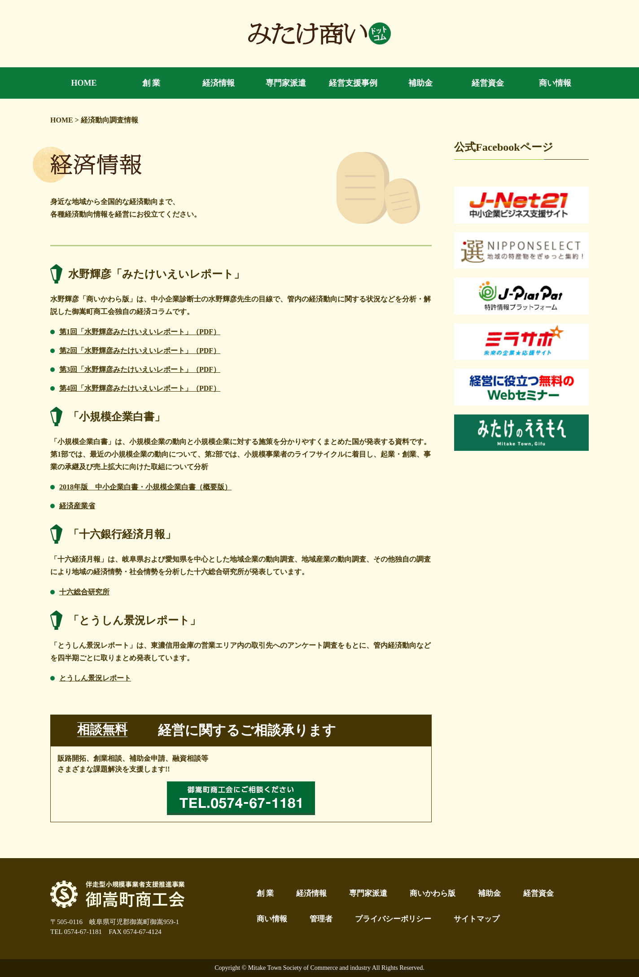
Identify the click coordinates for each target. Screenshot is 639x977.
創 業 (265, 893)
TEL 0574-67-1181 (76, 931)
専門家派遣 (368, 893)
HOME (61, 120)
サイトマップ (476, 919)
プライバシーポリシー (393, 919)
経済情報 (311, 893)
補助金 (489, 893)
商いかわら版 (432, 893)
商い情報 (272, 919)
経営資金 (538, 893)
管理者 (321, 919)
